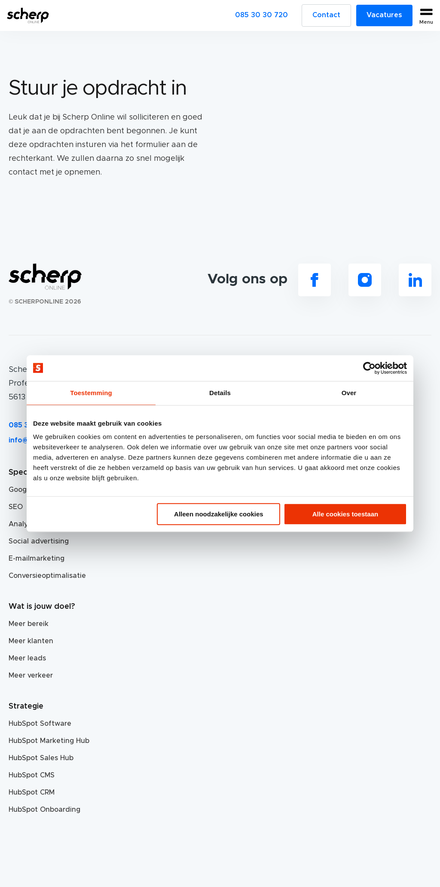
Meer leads (27, 658)
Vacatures (384, 15)
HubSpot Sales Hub (41, 758)
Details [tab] (220, 392)
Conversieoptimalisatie (47, 575)
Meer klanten (31, 641)
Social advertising (39, 541)
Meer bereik (29, 623)
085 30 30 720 (261, 15)
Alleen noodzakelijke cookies (218, 514)
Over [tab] (349, 392)
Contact (326, 15)
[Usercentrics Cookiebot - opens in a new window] (369, 368)
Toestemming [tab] (91, 392)
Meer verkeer (31, 675)
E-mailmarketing (36, 558)
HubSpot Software (40, 723)
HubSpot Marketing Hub (49, 740)
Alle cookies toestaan (345, 514)
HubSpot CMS (32, 775)
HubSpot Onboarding (44, 809)
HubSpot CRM (32, 792)
